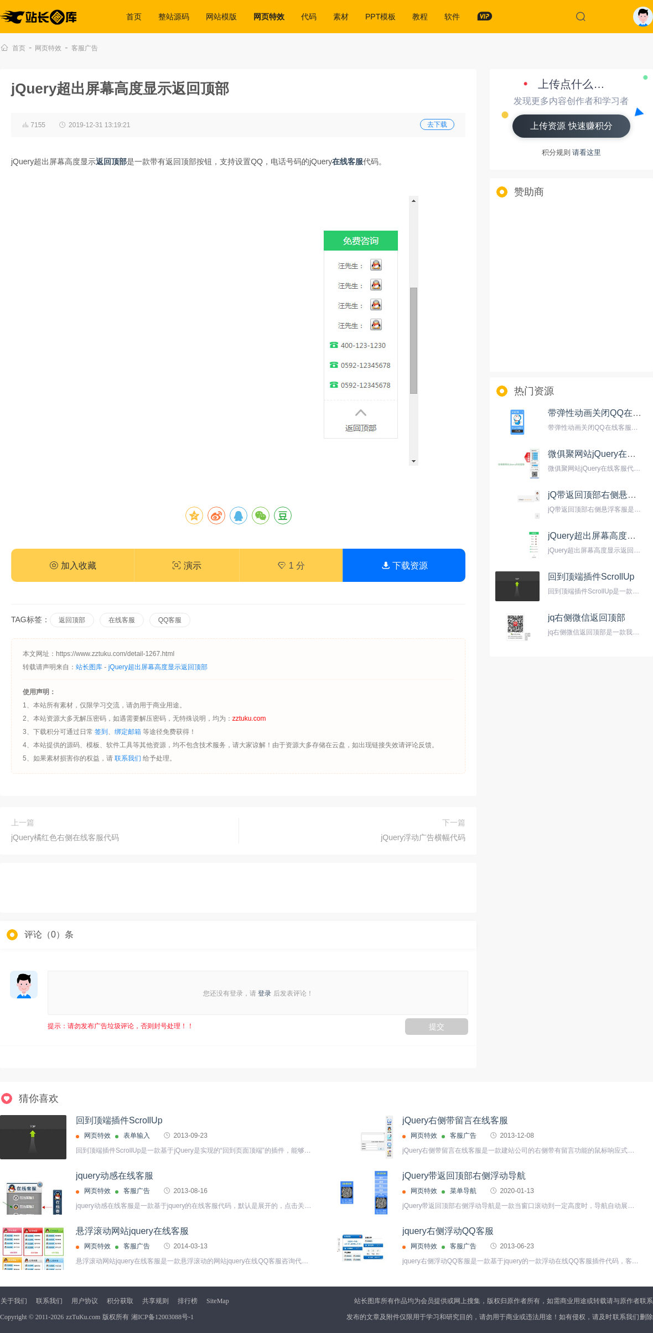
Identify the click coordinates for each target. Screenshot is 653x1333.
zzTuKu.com (83, 1317)
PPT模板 (380, 16)
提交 (436, 1026)
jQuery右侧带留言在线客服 (455, 1120)
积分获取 (120, 1301)
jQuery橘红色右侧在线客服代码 (65, 837)
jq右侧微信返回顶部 (586, 617)
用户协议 (84, 1301)
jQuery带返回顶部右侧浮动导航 (464, 1175)
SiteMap (217, 1301)
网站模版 (221, 16)
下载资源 (404, 565)
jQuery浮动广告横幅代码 (423, 837)
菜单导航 (463, 1191)
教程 (420, 16)
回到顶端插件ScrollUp (591, 576)
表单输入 (136, 1135)
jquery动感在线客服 (114, 1175)
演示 (186, 565)
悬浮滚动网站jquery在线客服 (132, 1231)
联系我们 (128, 758)
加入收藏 (72, 565)
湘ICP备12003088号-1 (162, 1317)
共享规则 (155, 1301)
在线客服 (121, 620)
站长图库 (89, 667)
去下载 (437, 124)
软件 (452, 16)
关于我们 (14, 1301)
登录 (264, 993)
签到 (101, 732)
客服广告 (84, 48)
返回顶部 (72, 620)
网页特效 (268, 16)
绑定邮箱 (128, 732)
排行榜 (188, 1301)
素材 (341, 16)
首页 (134, 16)
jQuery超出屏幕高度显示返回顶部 (158, 667)
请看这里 (586, 152)
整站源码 (173, 16)
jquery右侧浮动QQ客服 (447, 1231)
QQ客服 (170, 620)
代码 (309, 16)
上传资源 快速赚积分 (571, 126)
